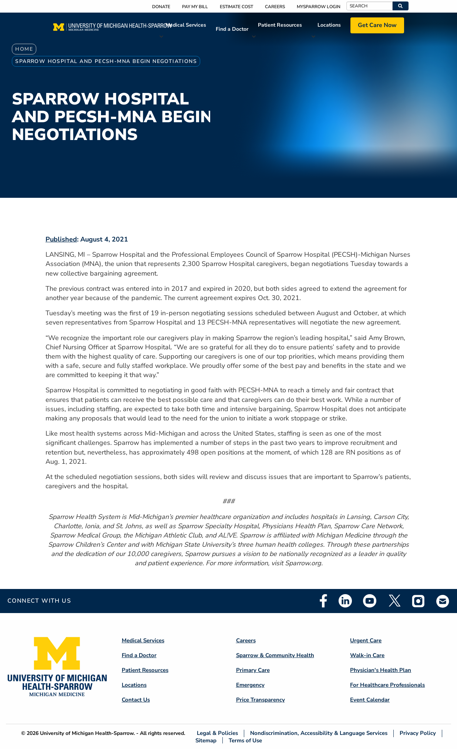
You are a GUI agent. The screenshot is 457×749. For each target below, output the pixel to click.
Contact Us (136, 699)
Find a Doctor (232, 29)
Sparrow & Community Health (275, 655)
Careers (275, 7)
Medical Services (185, 25)
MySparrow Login (318, 7)
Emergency (250, 685)
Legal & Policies (217, 733)
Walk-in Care (367, 655)
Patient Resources (280, 25)
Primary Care (253, 670)
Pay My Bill (195, 7)
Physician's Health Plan (380, 670)
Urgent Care (366, 640)
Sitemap (205, 740)
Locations (329, 25)
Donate (161, 7)
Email (443, 601)
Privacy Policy (418, 733)
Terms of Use (245, 740)
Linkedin (345, 600)
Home (24, 49)
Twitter (394, 600)
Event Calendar (370, 699)
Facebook (323, 600)
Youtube (369, 600)
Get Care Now (377, 25)
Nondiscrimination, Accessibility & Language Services (318, 733)
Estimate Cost (236, 7)
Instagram (418, 600)
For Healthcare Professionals (387, 685)
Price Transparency (260, 699)
